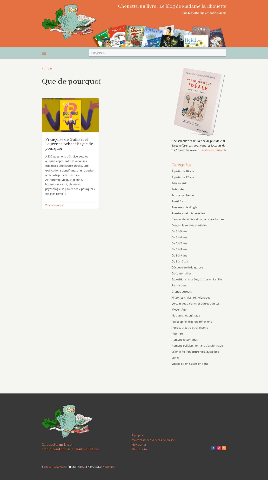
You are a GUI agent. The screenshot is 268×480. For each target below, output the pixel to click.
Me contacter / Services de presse (153, 440)
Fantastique (179, 285)
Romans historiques (185, 339)
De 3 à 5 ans (179, 231)
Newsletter (139, 444)
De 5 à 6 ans (179, 237)
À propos (137, 435)
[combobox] (157, 52)
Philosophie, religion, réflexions (192, 322)
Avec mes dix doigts (184, 207)
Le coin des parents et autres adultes (196, 303)
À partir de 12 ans (183, 177)
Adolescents (179, 183)
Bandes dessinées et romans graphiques (198, 219)
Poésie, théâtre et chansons (190, 328)
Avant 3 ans (179, 201)
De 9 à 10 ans (180, 261)
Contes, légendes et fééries (189, 225)
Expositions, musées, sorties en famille (197, 279)
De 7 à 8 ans (179, 249)
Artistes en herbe (183, 195)
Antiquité (178, 189)
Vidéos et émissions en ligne (190, 364)
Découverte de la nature (187, 267)
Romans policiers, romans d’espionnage (197, 345)
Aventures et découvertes (188, 213)
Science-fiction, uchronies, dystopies (195, 352)
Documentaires (182, 273)
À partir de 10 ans (183, 171)
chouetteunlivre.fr (55, 466)
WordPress (109, 466)
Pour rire (177, 334)
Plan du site (139, 449)
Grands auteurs (182, 291)
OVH (83, 466)
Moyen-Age (179, 309)
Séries (175, 358)
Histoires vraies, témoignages (191, 297)
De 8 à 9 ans (179, 255)
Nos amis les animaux (186, 315)
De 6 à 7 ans (179, 243)
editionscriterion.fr (214, 150)
